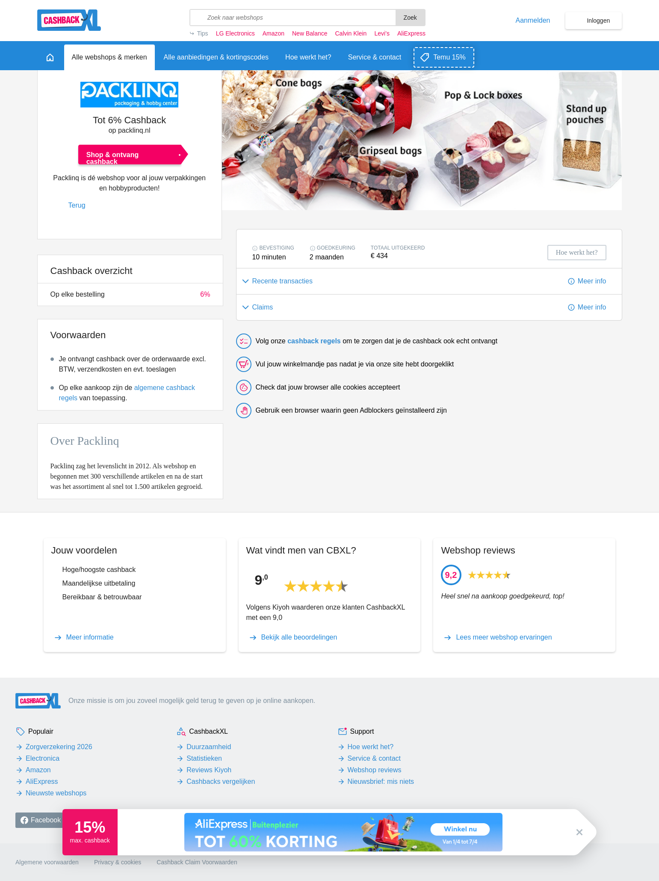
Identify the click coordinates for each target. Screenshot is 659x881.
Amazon (273, 33)
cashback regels (314, 341)
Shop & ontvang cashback (112, 157)
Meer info (592, 281)
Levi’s (382, 33)
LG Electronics (235, 33)
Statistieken (204, 758)
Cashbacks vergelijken (220, 781)
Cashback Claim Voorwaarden (197, 862)
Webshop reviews (375, 770)
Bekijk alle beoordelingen (299, 637)
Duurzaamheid (208, 746)
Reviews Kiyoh (208, 770)
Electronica (42, 758)
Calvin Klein (350, 33)
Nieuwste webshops (56, 793)
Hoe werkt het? (371, 746)
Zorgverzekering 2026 (59, 746)
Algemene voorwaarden (47, 862)
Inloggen (598, 20)
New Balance (309, 33)
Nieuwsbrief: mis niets (381, 781)
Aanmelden (533, 20)
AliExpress (411, 33)
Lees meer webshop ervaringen (504, 637)
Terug (77, 205)
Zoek (410, 17)
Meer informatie (90, 637)
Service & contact (374, 758)
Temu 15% (449, 57)
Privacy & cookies (117, 862)
